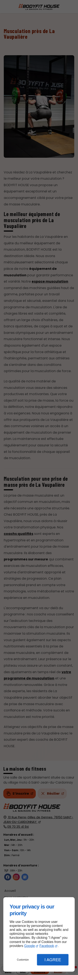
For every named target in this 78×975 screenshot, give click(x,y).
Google (29, 946)
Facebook (46, 946)
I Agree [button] (53, 959)
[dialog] (39, 934)
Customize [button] (23, 959)
